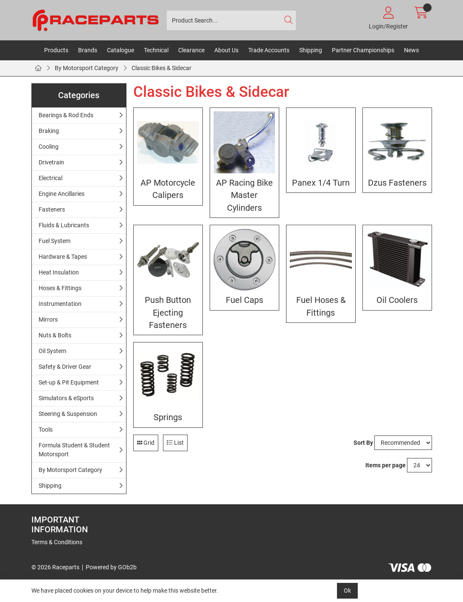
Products (56, 50)
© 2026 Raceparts (55, 567)
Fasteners (52, 209)
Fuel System (54, 240)
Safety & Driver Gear (65, 366)
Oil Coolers (397, 300)
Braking (49, 130)
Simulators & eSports (66, 398)
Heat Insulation (59, 272)
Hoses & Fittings (60, 288)
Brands (87, 50)
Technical (156, 50)
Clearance (191, 50)
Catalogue (120, 50)
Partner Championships (363, 50)
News (411, 50)
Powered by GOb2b (111, 567)
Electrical (50, 178)
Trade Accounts (268, 50)
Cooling (49, 146)
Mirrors (48, 319)
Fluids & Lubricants (64, 225)
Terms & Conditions (56, 542)
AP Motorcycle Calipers (167, 189)
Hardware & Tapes (63, 256)
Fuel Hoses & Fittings (320, 306)
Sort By (363, 442)
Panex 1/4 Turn (321, 183)
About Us (226, 50)
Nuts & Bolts (55, 335)
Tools (46, 429)
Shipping (310, 50)
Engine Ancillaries (61, 193)
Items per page (385, 465)
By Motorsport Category (86, 68)
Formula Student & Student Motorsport (74, 450)
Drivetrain (51, 162)
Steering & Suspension (68, 413)
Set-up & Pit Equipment (69, 382)
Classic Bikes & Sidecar (161, 68)
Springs (168, 417)
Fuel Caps (244, 300)
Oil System (52, 351)
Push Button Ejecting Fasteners (168, 312)
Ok (347, 590)
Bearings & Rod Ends (66, 115)
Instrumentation (60, 303)
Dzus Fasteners (397, 183)
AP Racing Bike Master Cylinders (244, 195)
